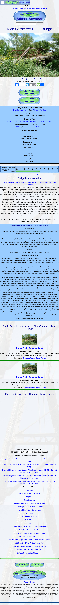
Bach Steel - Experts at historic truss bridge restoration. (29, 8)
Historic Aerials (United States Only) (29, 550)
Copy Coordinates (40, 452)
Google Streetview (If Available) (29, 493)
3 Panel (14, 121)
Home (22, 564)
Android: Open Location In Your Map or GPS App (29, 526)
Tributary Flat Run (39, 110)
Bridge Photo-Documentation (29, 348)
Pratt (30, 121)
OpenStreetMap (29, 500)
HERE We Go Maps (29, 516)
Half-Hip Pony (38, 121)
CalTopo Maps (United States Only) (29, 553)
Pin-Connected (23, 121)
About (26, 582)
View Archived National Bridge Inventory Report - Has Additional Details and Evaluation (29, 183)
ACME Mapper (29, 520)
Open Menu (2, 2)
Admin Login (29, 599)
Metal (9, 121)
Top (37, 564)
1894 (18, 127)
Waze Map (29, 523)
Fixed (50, 121)
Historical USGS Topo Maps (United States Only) (29, 546)
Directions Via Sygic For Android (29, 536)
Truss (45, 121)
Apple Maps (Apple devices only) (29, 510)
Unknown (39, 127)
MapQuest (29, 513)
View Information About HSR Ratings (29, 174)
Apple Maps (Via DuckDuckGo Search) (29, 507)
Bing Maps (29, 497)
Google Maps (29, 490)
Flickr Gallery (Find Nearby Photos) (29, 530)
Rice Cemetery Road (20, 110)
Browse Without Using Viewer (34, 358)
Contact (32, 582)
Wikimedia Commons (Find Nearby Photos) (29, 533)
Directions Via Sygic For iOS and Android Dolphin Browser (29, 540)
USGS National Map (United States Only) (29, 543)
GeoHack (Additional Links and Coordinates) (29, 503)
